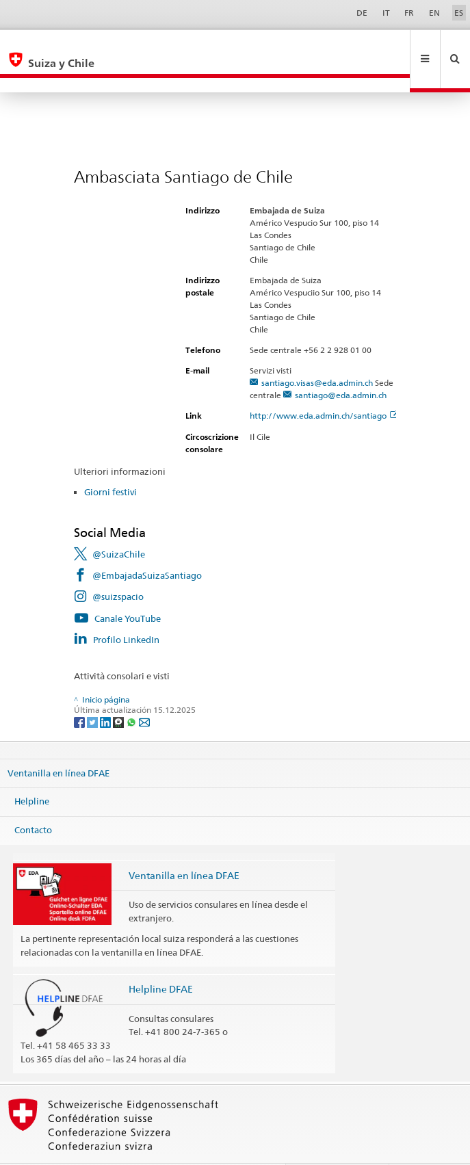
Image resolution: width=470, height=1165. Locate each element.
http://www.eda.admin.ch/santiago (324, 386)
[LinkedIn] (106, 692)
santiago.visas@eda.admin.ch (317, 353)
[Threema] (119, 692)
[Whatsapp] (132, 692)
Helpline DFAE (161, 959)
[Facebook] (80, 692)
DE (361, 13)
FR (409, 13)
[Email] (144, 692)
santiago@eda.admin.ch (341, 365)
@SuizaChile (118, 524)
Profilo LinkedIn (126, 610)
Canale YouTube (127, 589)
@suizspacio (118, 567)
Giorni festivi (110, 462)
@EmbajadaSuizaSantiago (147, 545)
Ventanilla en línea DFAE (58, 743)
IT (386, 13)
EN (434, 13)
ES (458, 13)
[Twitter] (93, 692)
